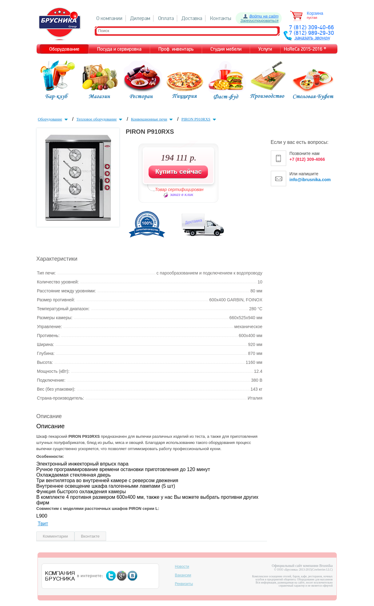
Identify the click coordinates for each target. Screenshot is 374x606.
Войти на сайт (264, 16)
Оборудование (53, 119)
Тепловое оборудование (100, 119)
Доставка (191, 18)
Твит (43, 523)
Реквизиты (184, 584)
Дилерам (140, 18)
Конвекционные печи (152, 119)
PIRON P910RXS (199, 119)
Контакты (220, 18)
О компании (109, 18)
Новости (182, 566)
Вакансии (183, 575)
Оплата (166, 18)
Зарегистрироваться (260, 20)
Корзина (315, 13)
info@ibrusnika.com (310, 179)
